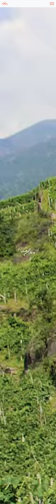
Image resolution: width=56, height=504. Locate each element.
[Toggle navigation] (52, 3)
